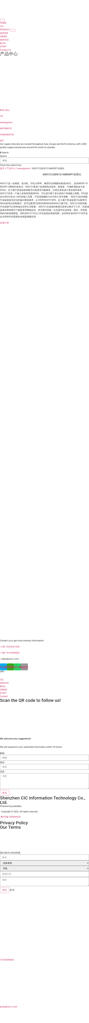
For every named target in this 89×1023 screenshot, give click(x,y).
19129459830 (7, 960)
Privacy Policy (14, 822)
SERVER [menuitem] (4, 33)
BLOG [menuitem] (3, 43)
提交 (4, 890)
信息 (2, 771)
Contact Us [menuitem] (5, 50)
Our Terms (10, 827)
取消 (12, 890)
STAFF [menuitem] (3, 46)
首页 (2, 168)
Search (3, 156)
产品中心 (9, 53)
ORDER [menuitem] (3, 36)
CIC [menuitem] (1, 26)
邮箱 (2, 753)
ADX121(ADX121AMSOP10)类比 (62, 174)
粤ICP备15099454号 (10, 817)
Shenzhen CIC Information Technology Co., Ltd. (42, 800)
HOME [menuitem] (3, 23)
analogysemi (23, 168)
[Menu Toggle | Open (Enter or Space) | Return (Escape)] (2, 20)
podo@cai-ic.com (8, 1006)
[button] (12, 30)
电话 (2, 762)
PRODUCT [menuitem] (5, 29)
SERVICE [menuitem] (4, 40)
